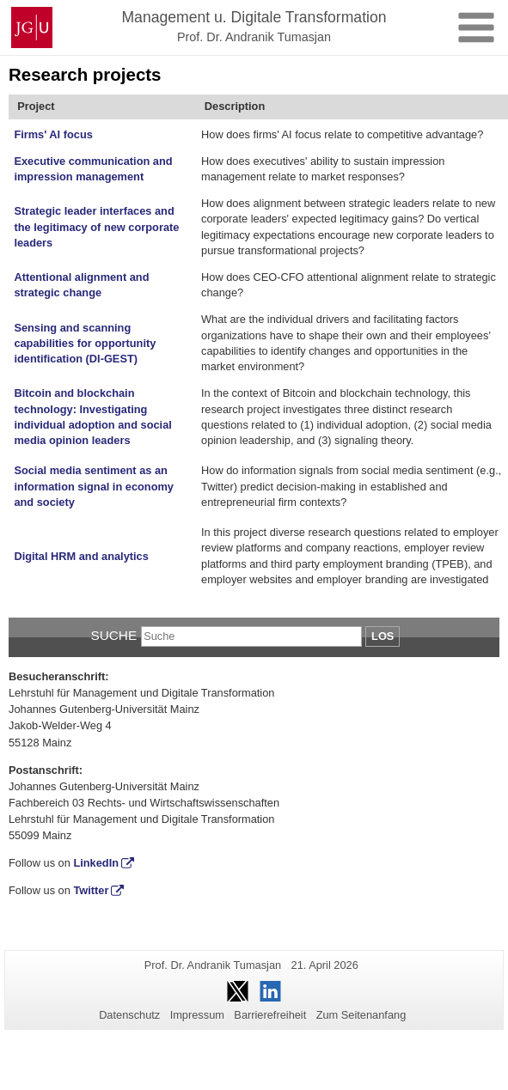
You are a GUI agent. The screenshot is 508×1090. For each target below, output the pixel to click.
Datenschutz (129, 1014)
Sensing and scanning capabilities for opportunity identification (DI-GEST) (85, 343)
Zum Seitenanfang (361, 1014)
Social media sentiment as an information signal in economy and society (94, 486)
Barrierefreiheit (270, 1014)
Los (382, 636)
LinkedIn (96, 862)
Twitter (90, 890)
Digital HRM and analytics (81, 556)
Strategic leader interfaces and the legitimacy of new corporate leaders (96, 226)
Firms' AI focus (53, 134)
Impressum (197, 1014)
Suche (113, 635)
